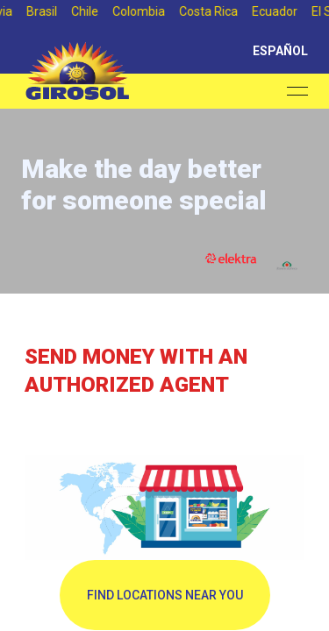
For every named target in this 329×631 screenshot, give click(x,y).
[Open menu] (297, 91)
